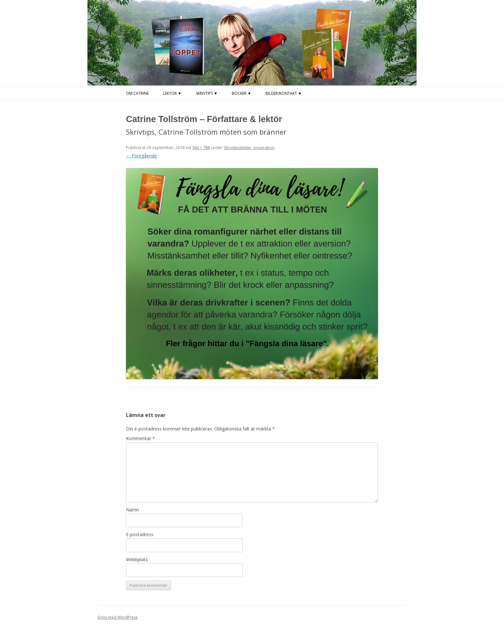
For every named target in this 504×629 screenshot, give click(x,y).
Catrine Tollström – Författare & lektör (204, 119)
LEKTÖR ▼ (172, 93)
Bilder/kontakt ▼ (284, 93)
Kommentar (140, 438)
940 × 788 (201, 147)
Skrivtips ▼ (207, 93)
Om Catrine (137, 93)
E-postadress (139, 534)
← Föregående (141, 156)
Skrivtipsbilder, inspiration (249, 147)
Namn (132, 510)
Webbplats (137, 559)
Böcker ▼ (241, 93)
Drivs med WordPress (118, 617)
